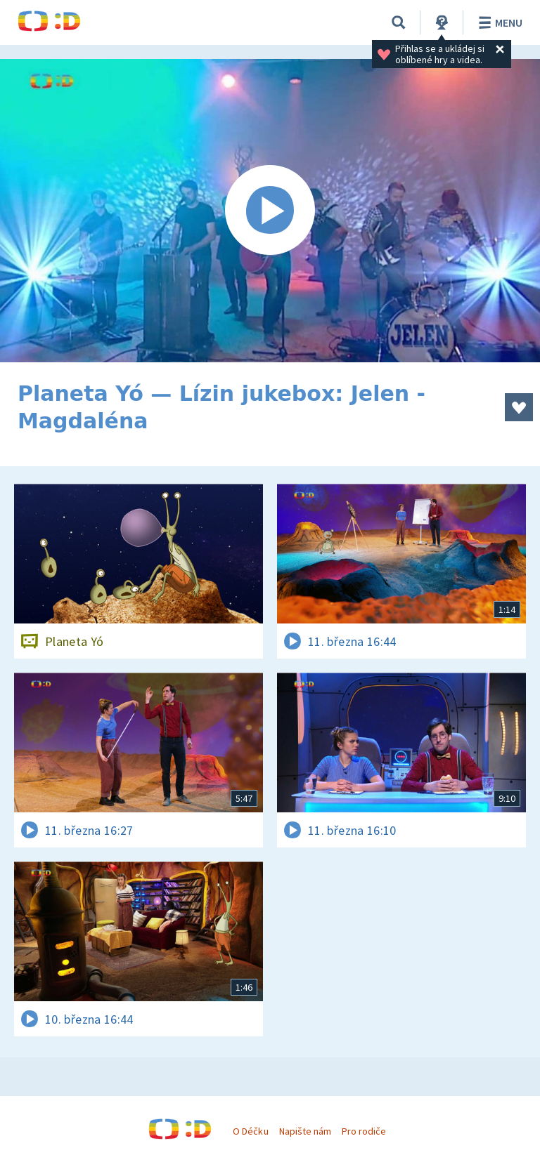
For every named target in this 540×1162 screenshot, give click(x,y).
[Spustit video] (270, 210)
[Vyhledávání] (399, 22)
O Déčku (250, 1131)
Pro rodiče (364, 1131)
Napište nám (305, 1131)
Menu (498, 22)
